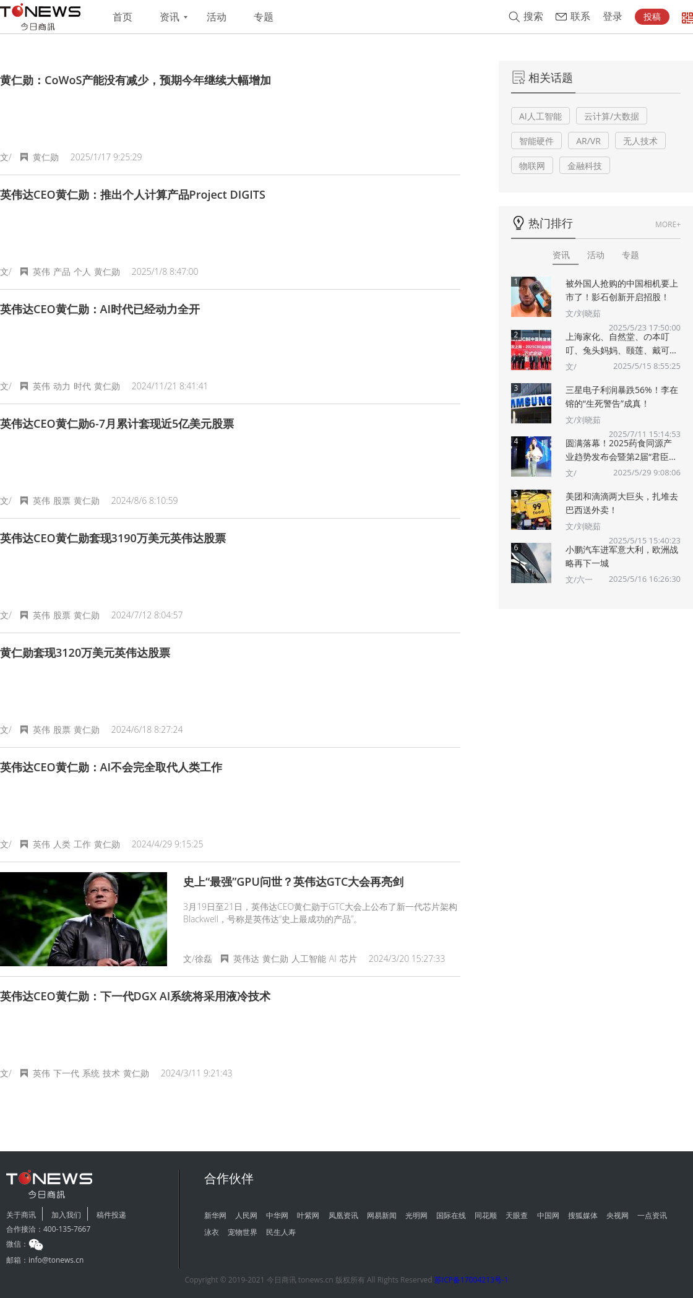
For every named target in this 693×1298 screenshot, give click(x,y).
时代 (82, 386)
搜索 (533, 16)
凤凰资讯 (343, 1215)
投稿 (652, 17)
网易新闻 (382, 1215)
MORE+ (668, 224)
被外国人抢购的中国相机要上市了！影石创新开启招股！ (622, 290)
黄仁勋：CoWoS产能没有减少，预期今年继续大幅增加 (135, 79)
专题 (263, 17)
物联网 (532, 165)
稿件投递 (111, 1214)
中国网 (548, 1215)
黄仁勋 (46, 157)
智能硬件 (536, 141)
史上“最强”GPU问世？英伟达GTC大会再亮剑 (293, 881)
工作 (82, 844)
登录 (612, 16)
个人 (82, 271)
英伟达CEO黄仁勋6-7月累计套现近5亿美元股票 (117, 423)
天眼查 (517, 1215)
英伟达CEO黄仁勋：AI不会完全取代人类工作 (111, 766)
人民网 (246, 1215)
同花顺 (486, 1215)
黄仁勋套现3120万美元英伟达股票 (85, 652)
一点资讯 (652, 1215)
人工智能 (308, 958)
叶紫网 (308, 1215)
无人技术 (640, 141)
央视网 (617, 1215)
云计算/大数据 (611, 116)
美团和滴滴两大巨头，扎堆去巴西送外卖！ (622, 503)
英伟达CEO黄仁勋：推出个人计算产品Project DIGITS (132, 194)
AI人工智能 (540, 116)
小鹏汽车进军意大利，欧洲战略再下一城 (622, 556)
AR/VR (588, 141)
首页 (122, 17)
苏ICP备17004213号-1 (471, 1279)
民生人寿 (281, 1232)
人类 (62, 844)
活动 (216, 17)
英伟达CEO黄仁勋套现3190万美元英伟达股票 (113, 537)
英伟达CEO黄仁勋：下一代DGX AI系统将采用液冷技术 (135, 996)
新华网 (215, 1215)
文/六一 (579, 579)
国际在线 (451, 1215)
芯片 (348, 958)
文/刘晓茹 (583, 313)
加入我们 (66, 1214)
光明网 (416, 1215)
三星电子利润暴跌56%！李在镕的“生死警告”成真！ (622, 396)
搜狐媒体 (583, 1215)
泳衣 (211, 1232)
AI (333, 958)
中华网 (277, 1215)
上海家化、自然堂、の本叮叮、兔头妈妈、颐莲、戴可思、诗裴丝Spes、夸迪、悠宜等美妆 (623, 344)
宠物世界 (242, 1232)
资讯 (169, 17)
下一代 (66, 1073)
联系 (580, 16)
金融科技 (584, 165)
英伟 (41, 271)
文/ (571, 366)
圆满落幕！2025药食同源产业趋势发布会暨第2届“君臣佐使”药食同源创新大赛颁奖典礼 (622, 450)
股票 (62, 500)
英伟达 (246, 958)
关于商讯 (21, 1214)
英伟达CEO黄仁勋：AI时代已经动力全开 (100, 308)
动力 (62, 386)
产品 (62, 271)
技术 (111, 1073)
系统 (91, 1073)
